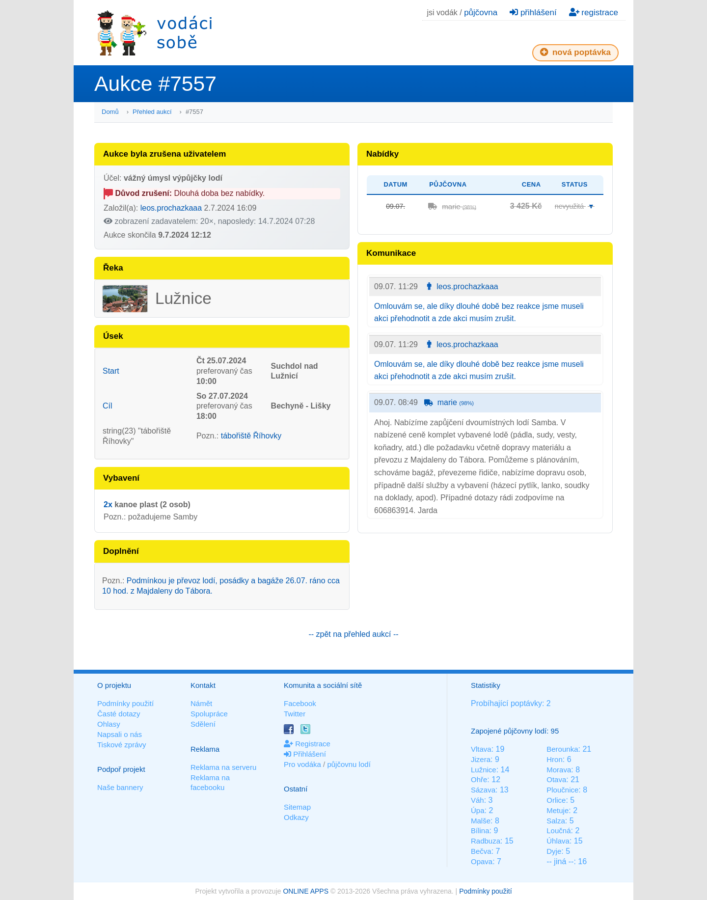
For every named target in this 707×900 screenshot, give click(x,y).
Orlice (556, 800)
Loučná (558, 830)
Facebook (300, 703)
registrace (593, 12)
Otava (556, 779)
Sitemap (297, 807)
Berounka (562, 749)
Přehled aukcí (152, 111)
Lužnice (483, 769)
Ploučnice (562, 790)
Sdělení (203, 724)
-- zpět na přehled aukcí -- (353, 634)
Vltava (481, 749)
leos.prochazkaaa (171, 208)
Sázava (483, 790)
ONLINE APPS (305, 891)
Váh (477, 800)
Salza (555, 821)
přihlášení (533, 12)
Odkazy (296, 817)
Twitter (294, 713)
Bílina (480, 830)
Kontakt (203, 685)
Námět (201, 703)
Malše (480, 821)
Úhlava (558, 841)
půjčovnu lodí (348, 764)
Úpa (478, 810)
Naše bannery (120, 787)
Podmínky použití (125, 703)
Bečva (481, 851)
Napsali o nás (119, 734)
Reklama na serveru (223, 767)
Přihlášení (305, 754)
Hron (554, 759)
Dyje (553, 851)
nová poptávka (575, 52)
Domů (110, 111)
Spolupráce (209, 713)
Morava (558, 769)
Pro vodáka (302, 764)
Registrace (307, 743)
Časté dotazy (118, 713)
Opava (481, 861)
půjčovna (480, 12)
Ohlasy (108, 724)
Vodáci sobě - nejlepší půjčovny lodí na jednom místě (154, 32)
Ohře (479, 779)
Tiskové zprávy (121, 744)
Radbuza (485, 841)
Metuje (557, 810)
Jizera (480, 759)
